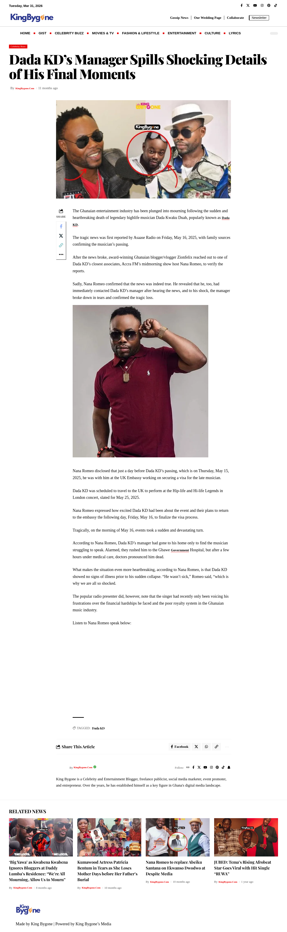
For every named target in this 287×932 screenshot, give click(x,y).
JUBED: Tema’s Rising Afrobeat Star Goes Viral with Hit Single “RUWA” (242, 870)
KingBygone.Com (28, 89)
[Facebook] (241, 5)
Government (183, 551)
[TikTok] (275, 5)
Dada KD (82, 225)
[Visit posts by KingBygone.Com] (61, 770)
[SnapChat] (228, 770)
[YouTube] (255, 5)
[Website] (183, 770)
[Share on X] (61, 239)
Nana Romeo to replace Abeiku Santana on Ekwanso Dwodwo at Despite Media (175, 870)
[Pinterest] (269, 5)
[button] (274, 17)
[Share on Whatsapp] (204, 748)
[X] (248, 5)
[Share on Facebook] (61, 228)
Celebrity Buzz (20, 47)
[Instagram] (262, 5)
